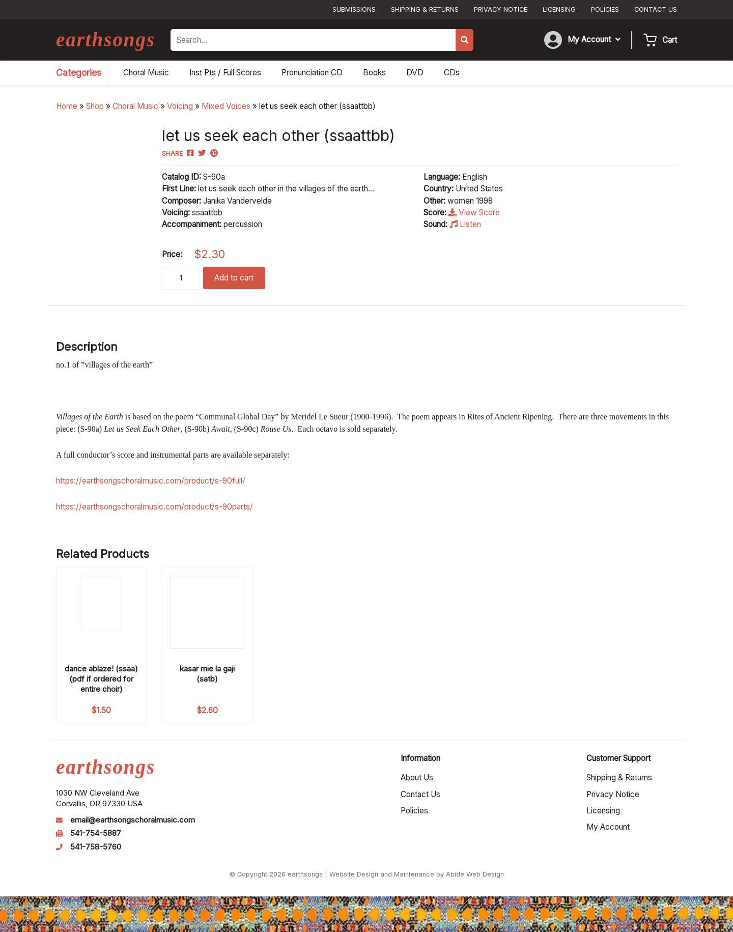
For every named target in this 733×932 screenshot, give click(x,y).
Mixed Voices (226, 106)
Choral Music (135, 106)
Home (66, 106)
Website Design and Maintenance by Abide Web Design (416, 874)
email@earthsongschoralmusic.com (132, 820)
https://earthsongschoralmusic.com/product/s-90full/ (150, 481)
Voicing (180, 106)
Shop (95, 106)
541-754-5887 (95, 833)
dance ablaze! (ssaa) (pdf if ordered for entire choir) (101, 679)
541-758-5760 (95, 847)
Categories (78, 72)
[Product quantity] (181, 278)
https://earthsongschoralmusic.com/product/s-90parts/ (154, 507)
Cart (669, 40)
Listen (465, 224)
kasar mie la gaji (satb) (207, 674)
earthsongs (105, 39)
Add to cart (233, 278)
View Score (474, 212)
